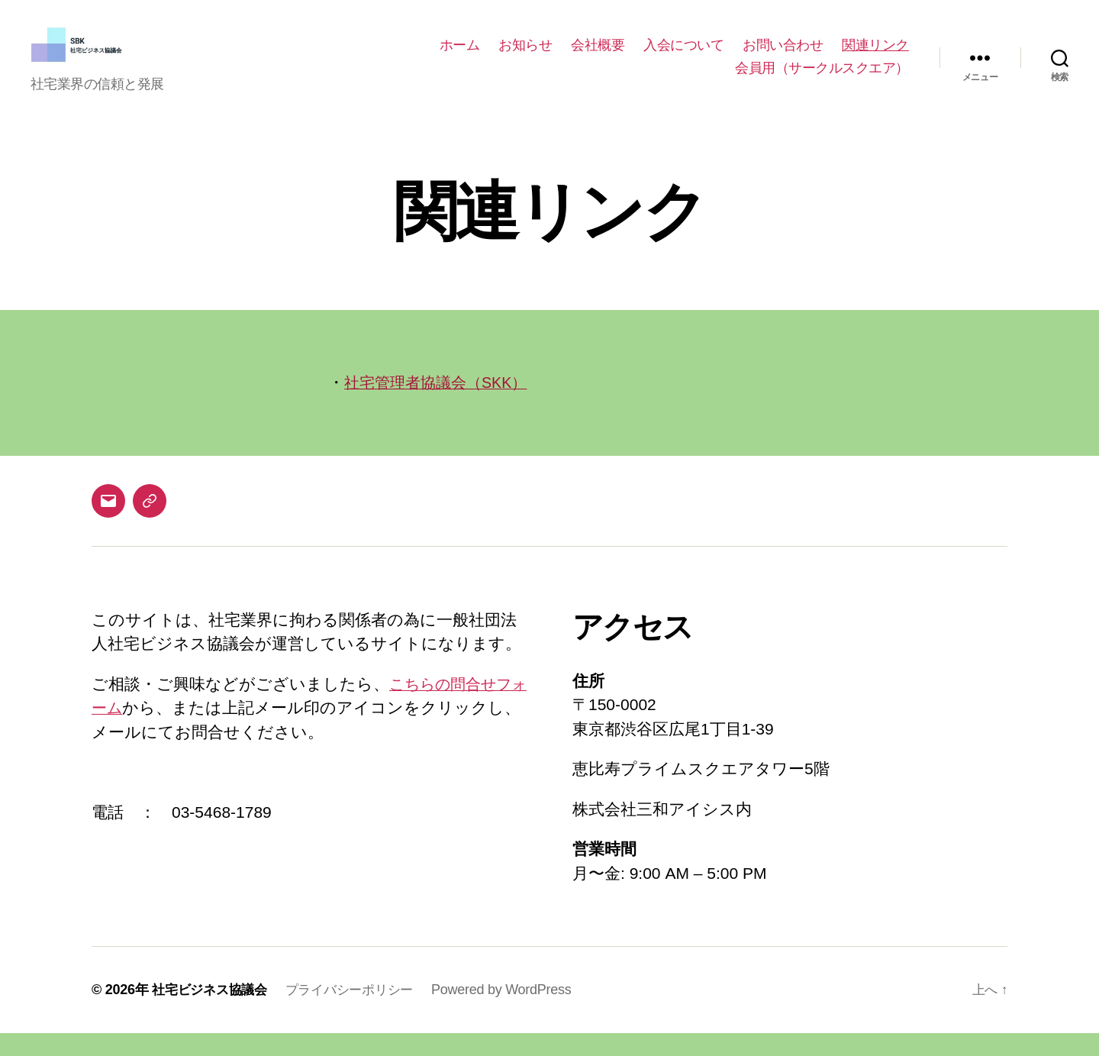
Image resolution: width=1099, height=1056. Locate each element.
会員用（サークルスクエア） (822, 79)
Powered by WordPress (515, 1012)
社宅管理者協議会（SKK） (440, 405)
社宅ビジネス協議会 (213, 1012)
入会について (683, 56)
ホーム (460, 56)
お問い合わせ (783, 56)
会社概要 (597, 56)
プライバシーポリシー (359, 1012)
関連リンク (875, 56)
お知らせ (525, 56)
